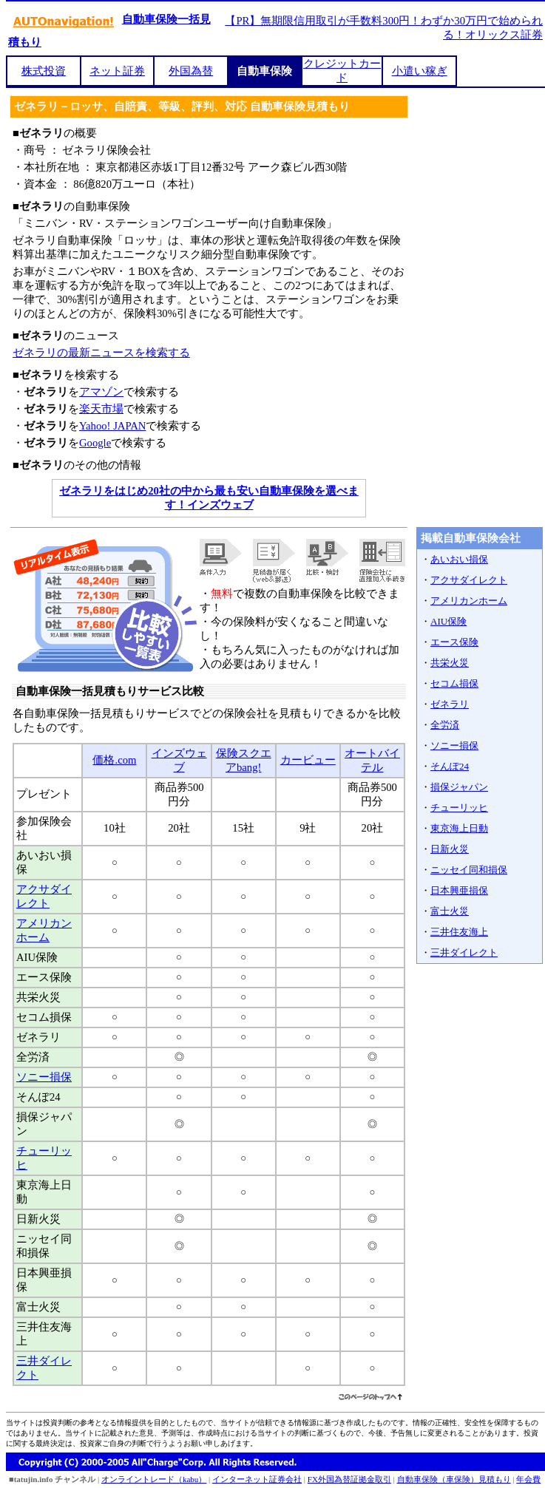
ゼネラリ (449, 704)
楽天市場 (101, 409)
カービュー (308, 760)
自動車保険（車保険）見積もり (454, 1479)
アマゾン (101, 392)
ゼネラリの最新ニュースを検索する (101, 353)
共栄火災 (449, 662)
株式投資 (43, 71)
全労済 (444, 724)
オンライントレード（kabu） (153, 1479)
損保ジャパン (459, 786)
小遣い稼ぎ (419, 71)
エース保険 (454, 642)
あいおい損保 (459, 559)
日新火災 (449, 849)
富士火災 (449, 911)
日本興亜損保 (459, 890)
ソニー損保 (44, 1077)
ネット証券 (117, 71)
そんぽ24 (449, 766)
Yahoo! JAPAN (112, 426)
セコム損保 (454, 683)
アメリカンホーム (468, 600)
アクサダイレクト (468, 579)
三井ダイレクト (464, 952)
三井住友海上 (459, 931)
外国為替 (191, 71)
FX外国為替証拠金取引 (349, 1479)
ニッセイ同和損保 (468, 869)
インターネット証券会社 (257, 1479)
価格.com (114, 760)
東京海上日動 (459, 828)
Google (95, 443)
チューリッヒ (459, 807)
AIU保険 (448, 621)
